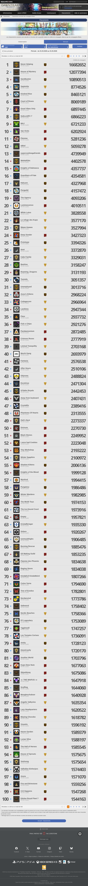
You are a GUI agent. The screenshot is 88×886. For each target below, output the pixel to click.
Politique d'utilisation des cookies (57, 856)
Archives (79, 46)
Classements (6, 16)
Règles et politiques (33, 856)
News (28, 851)
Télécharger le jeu (44, 839)
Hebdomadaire (22, 41)
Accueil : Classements (44, 821)
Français (73, 1)
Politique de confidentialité (43, 856)
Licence (25, 856)
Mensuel (65, 41)
